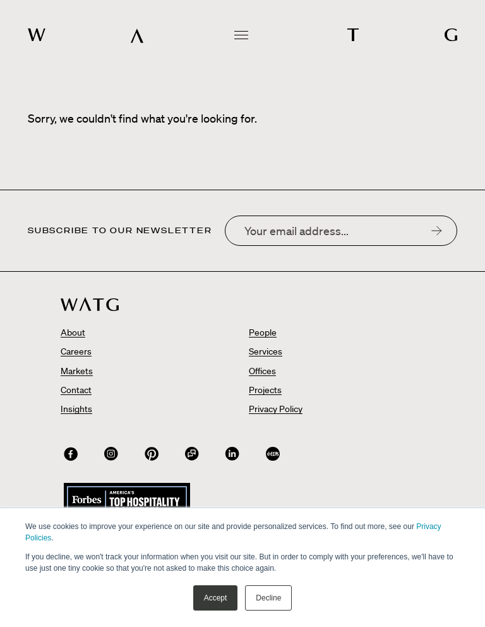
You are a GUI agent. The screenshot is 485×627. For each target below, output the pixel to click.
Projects (265, 390)
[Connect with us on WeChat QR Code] (192, 454)
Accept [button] (215, 598)
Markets (77, 371)
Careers (76, 351)
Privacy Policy (275, 409)
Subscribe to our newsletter (120, 230)
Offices (262, 371)
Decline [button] (268, 598)
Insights (76, 409)
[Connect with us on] (71, 454)
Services (265, 351)
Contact (76, 390)
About (73, 332)
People (263, 332)
